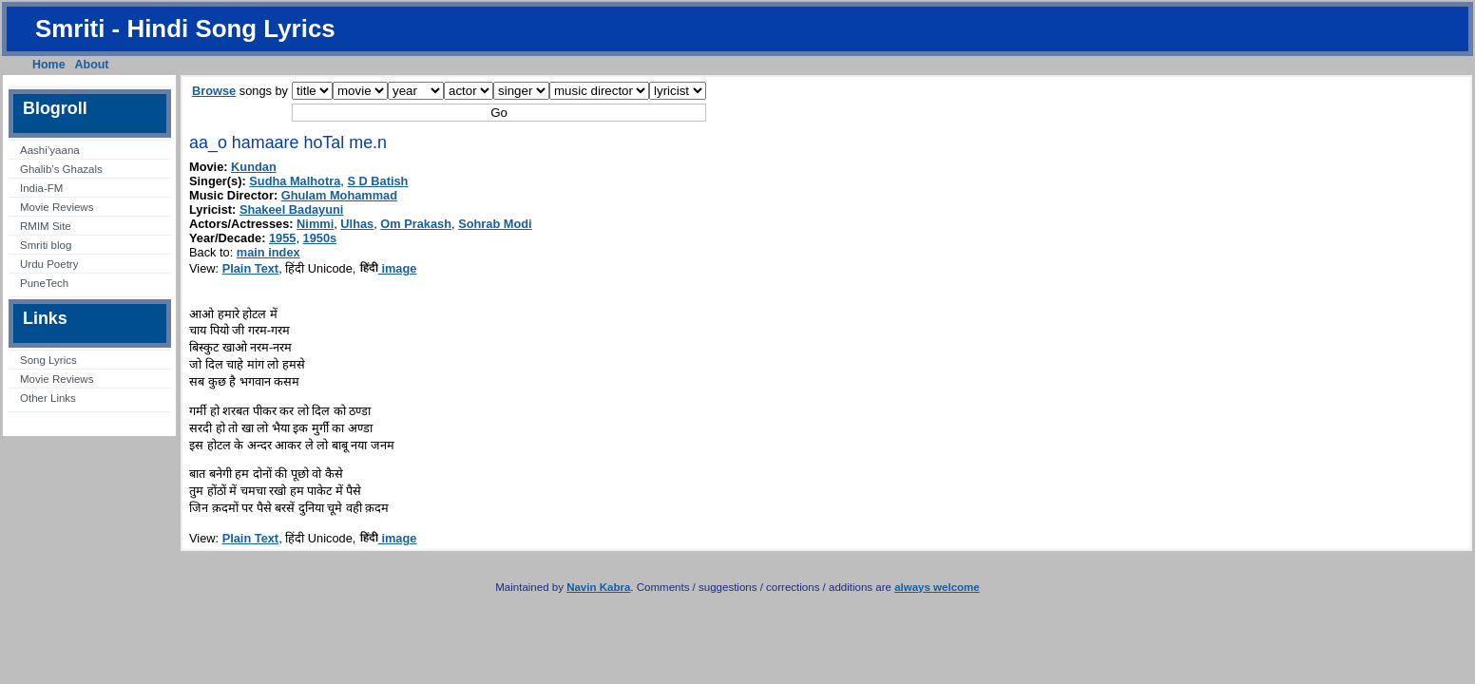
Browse (214, 91)
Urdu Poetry (49, 264)
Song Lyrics (48, 360)
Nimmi (315, 224)
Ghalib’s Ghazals (61, 169)
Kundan (254, 167)
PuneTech (44, 283)
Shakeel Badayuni (291, 209)
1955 (282, 238)
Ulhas (357, 224)
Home (49, 64)
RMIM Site (45, 226)
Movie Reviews (56, 207)
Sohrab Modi (495, 224)
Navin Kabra (598, 587)
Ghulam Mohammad (339, 195)
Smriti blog (45, 245)
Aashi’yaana (50, 150)
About (92, 64)
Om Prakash (415, 224)
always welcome (937, 587)
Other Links (48, 398)
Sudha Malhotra (294, 181)
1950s (320, 238)
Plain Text (250, 268)
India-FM (41, 188)
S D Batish (377, 181)
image (388, 268)
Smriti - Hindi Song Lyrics (185, 28)
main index (268, 252)
